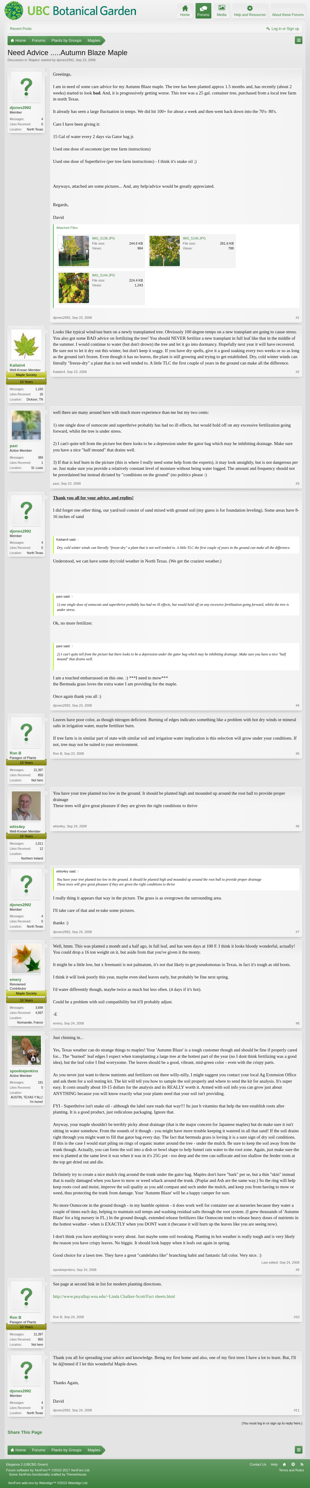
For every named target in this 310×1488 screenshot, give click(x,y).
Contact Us (258, 1467)
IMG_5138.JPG (103, 238)
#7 (297, 933)
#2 (297, 399)
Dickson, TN (35, 399)
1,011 (39, 844)
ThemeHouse (76, 1477)
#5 (297, 780)
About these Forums (288, 15)
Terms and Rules (291, 1473)
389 (40, 458)
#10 (296, 1346)
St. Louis (37, 468)
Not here (37, 781)
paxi (14, 446)
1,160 (39, 389)
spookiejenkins (24, 1073)
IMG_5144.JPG (103, 275)
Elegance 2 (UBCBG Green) (27, 1467)
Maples (34, 60)
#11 (296, 1414)
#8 (297, 1025)
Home (284, 1467)
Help (274, 1467)
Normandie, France (30, 1024)
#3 (297, 484)
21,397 (38, 770)
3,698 (39, 1009)
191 (40, 1084)
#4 (297, 706)
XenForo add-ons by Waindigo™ (32, 1486)
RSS (302, 1467)
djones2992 (65, 60)
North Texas (35, 129)
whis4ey (17, 828)
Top (293, 1467)
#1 (297, 317)
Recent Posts (20, 29)
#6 (297, 859)
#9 (297, 1271)
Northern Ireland (32, 859)
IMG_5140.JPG (194, 238)
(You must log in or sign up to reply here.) (272, 1426)
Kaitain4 (17, 365)
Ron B (15, 753)
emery (15, 981)
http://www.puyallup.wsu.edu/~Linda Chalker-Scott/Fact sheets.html (114, 1298)
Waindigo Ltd (77, 1486)
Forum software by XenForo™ (48, 1473)
